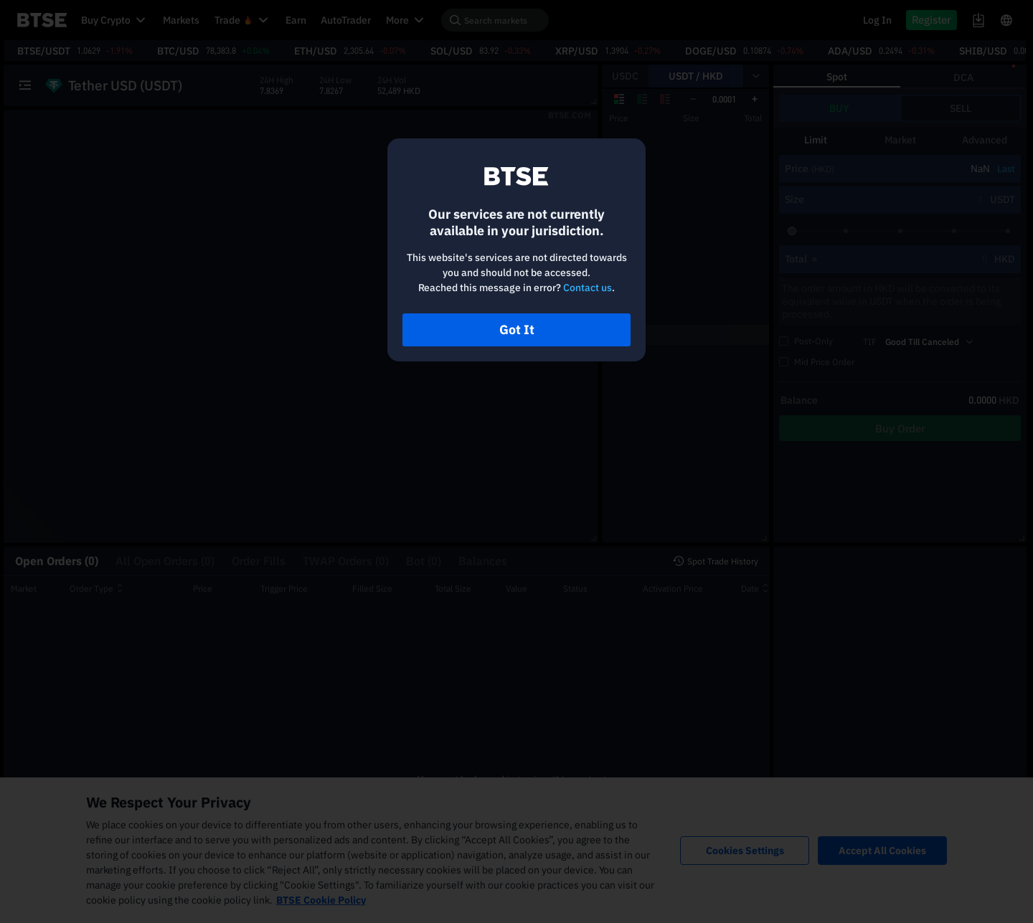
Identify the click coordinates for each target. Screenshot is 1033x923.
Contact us (587, 287)
